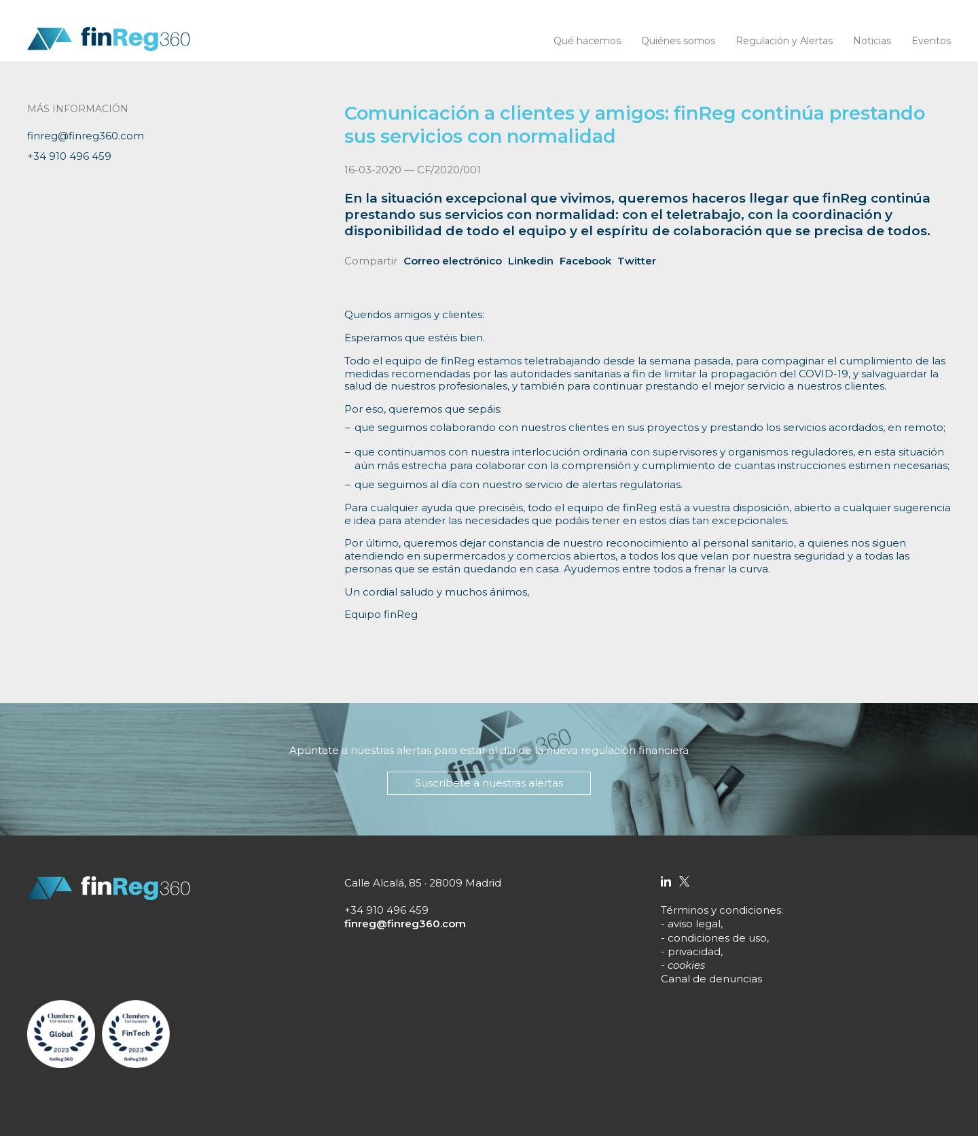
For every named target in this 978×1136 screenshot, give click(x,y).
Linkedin (531, 260)
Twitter (636, 260)
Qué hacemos (587, 41)
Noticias (872, 41)
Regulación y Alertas (784, 41)
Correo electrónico (452, 260)
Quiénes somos (678, 41)
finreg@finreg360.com (85, 135)
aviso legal (694, 923)
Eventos (931, 41)
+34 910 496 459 (69, 156)
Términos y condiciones (721, 909)
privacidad (694, 951)
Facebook (585, 260)
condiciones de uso (717, 937)
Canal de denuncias (711, 978)
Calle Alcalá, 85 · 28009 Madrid (422, 882)
